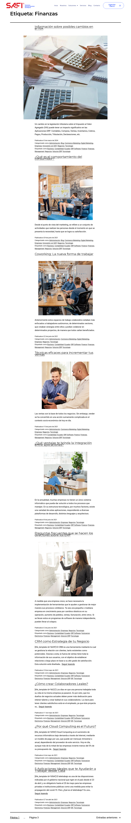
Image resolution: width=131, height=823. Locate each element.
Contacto (96, 5)
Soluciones (73, 5)
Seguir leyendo (68, 664)
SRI (72, 678)
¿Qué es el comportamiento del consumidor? (58, 158)
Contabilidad (59, 149)
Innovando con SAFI (50, 146)
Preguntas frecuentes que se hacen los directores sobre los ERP (64, 534)
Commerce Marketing (72, 143)
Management (39, 151)
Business (50, 149)
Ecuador (67, 149)
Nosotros (63, 5)
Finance (84, 149)
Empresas (38, 146)
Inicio (56, 5)
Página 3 (34, 817)
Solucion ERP (57, 151)
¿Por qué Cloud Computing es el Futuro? (65, 726)
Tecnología (69, 146)
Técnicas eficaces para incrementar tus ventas (64, 353)
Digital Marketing (87, 143)
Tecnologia (66, 151)
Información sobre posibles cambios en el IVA (64, 27)
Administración (54, 143)
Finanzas (91, 149)
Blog (89, 5)
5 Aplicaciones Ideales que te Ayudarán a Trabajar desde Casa (65, 770)
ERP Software (76, 149)
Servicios (83, 5)
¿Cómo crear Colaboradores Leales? (61, 684)
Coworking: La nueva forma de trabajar (64, 254)
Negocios (61, 146)
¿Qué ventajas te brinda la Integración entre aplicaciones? (63, 444)
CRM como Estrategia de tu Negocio (62, 641)
